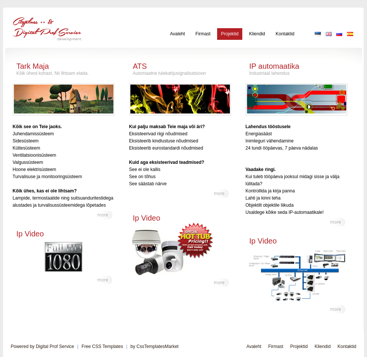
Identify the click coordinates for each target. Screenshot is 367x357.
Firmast (202, 33)
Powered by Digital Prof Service (42, 346)
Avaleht (177, 33)
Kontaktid (285, 33)
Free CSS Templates (102, 346)
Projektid (230, 33)
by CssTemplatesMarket (154, 346)
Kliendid (257, 33)
